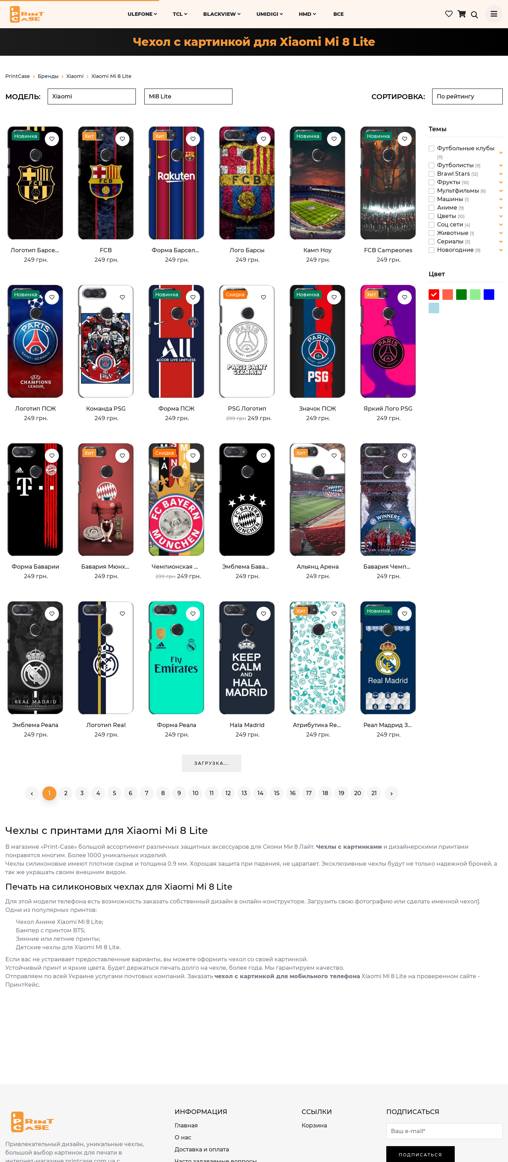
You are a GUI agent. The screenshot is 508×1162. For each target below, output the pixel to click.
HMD (307, 14)
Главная (186, 1125)
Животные (453, 233)
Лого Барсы (247, 250)
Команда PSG (106, 408)
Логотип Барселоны (35, 250)
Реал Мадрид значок (388, 725)
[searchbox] (92, 96)
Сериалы (451, 241)
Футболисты (456, 165)
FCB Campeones (388, 250)
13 (244, 793)
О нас (183, 1137)
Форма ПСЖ (176, 408)
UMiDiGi (269, 14)
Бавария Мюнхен (106, 566)
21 (374, 793)
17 (309, 793)
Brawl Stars (454, 173)
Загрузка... (211, 763)
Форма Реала (176, 725)
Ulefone (142, 14)
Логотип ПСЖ (35, 408)
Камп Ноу (317, 250)
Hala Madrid (247, 725)
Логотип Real (106, 725)
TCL (180, 14)
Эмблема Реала (35, 725)
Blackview (222, 14)
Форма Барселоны (176, 250)
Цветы (447, 216)
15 (276, 793)
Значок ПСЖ (317, 408)
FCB (106, 250)
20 (357, 793)
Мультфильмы (458, 190)
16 (293, 793)
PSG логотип (247, 408)
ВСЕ (338, 14)
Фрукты (449, 182)
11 (212, 793)
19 (341, 793)
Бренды (51, 76)
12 (228, 793)
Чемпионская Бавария (176, 566)
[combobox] (92, 96)
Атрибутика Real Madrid (317, 725)
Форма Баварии (35, 566)
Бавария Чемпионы (388, 566)
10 (196, 793)
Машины (451, 199)
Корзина (314, 1125)
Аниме (448, 207)
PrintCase (20, 76)
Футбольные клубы (466, 148)
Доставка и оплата (202, 1149)
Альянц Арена (318, 566)
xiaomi (75, 76)
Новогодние (456, 250)
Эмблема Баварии (247, 566)
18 (325, 793)
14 (261, 793)
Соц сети (451, 224)
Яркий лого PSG (388, 408)
